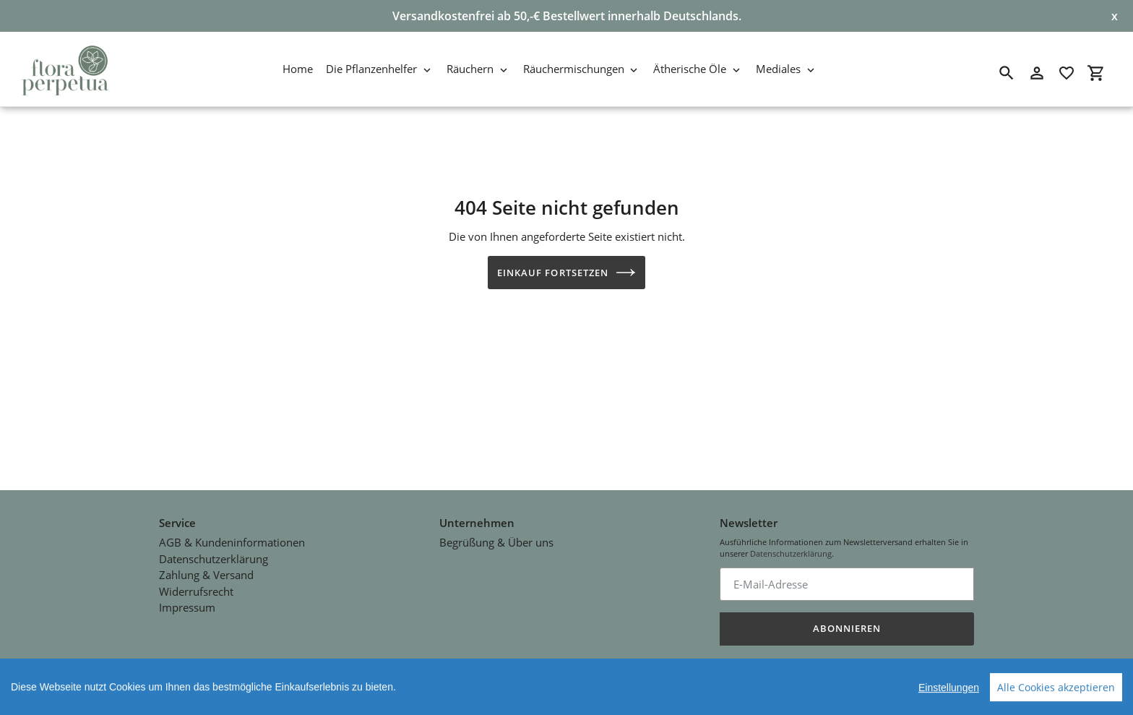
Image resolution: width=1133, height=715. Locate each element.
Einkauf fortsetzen (566, 272)
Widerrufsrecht (196, 588)
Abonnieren (847, 625)
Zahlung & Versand (206, 572)
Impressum (187, 604)
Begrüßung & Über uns (496, 539)
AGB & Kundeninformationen (232, 539)
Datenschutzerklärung (213, 556)
